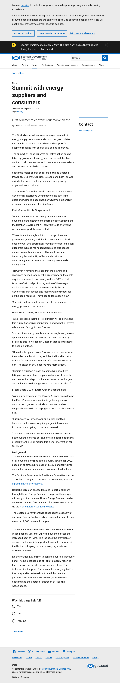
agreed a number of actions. (27, 483)
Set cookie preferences (82, 33)
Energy (20, 112)
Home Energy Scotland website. (37, 506)
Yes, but (21, 620)
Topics (25, 65)
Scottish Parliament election (35, 44)
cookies (25, 5)
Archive (29, 657)
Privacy (96, 657)
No (19, 613)
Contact (39, 657)
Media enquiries (86, 130)
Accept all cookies (23, 33)
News (34, 65)
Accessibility (17, 657)
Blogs (101, 65)
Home (14, 73)
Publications (47, 65)
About (14, 65)
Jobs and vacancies (81, 657)
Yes (19, 606)
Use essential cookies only (52, 33)
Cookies (49, 657)
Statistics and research (67, 65)
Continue (18, 631)
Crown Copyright (62, 657)
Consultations (88, 65)
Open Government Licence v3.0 (56, 669)
